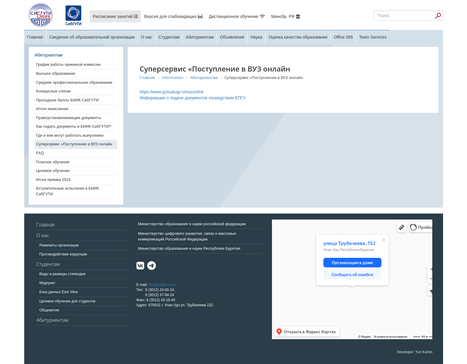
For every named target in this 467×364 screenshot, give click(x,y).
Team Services (373, 37)
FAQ (40, 153)
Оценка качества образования (297, 37)
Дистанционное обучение (237, 16)
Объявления (232, 37)
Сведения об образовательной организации (92, 37)
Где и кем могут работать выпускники (70, 135)
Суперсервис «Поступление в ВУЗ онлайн (74, 144)
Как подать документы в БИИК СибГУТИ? (73, 126)
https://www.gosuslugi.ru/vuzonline (172, 91)
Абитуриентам (200, 37)
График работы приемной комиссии (68, 64)
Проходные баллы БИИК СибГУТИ (67, 100)
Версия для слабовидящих (173, 16)
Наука (256, 37)
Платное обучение (53, 162)
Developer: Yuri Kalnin (415, 352)
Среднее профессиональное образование (74, 82)
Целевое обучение (53, 170)
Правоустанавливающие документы (68, 117)
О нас (146, 37)
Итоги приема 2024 (53, 179)
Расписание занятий (115, 16)
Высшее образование (55, 73)
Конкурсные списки (53, 91)
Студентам (169, 37)
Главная (35, 37)
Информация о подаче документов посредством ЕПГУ (193, 97)
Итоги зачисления (52, 108)
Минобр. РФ (285, 16)
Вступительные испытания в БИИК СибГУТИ (67, 191)
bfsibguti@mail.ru (162, 285)
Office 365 (343, 37)
